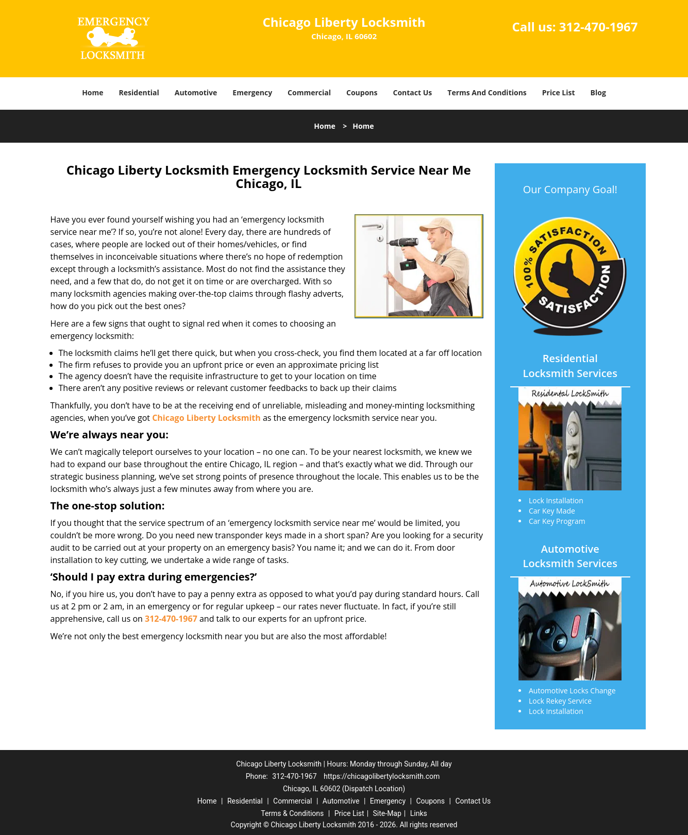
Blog (598, 92)
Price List (558, 92)
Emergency (252, 92)
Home (92, 92)
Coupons (361, 92)
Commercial (309, 92)
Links (418, 813)
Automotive (196, 92)
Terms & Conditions (292, 813)
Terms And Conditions (487, 92)
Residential (139, 92)
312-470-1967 (598, 26)
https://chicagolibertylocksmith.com (382, 776)
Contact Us (412, 92)
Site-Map (387, 813)
